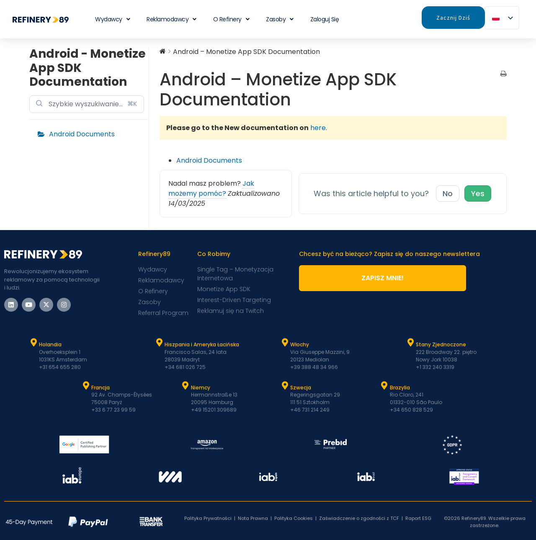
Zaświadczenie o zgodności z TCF (359, 518)
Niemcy (200, 387)
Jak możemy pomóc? (211, 188)
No (448, 193)
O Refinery (231, 19)
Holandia (50, 344)
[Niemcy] (185, 385)
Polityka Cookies (293, 518)
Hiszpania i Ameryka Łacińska (202, 344)
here (318, 128)
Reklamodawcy (171, 19)
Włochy (299, 344)
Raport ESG (418, 518)
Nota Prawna (253, 518)
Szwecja (300, 387)
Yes (477, 193)
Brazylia (400, 387)
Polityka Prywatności (208, 518)
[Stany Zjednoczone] (410, 342)
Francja (100, 387)
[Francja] (86, 385)
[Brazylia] (384, 385)
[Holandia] (33, 342)
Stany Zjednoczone (441, 344)
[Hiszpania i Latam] (159, 342)
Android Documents (82, 134)
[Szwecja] (285, 385)
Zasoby (280, 19)
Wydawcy (112, 19)
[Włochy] (285, 342)
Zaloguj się (324, 19)
